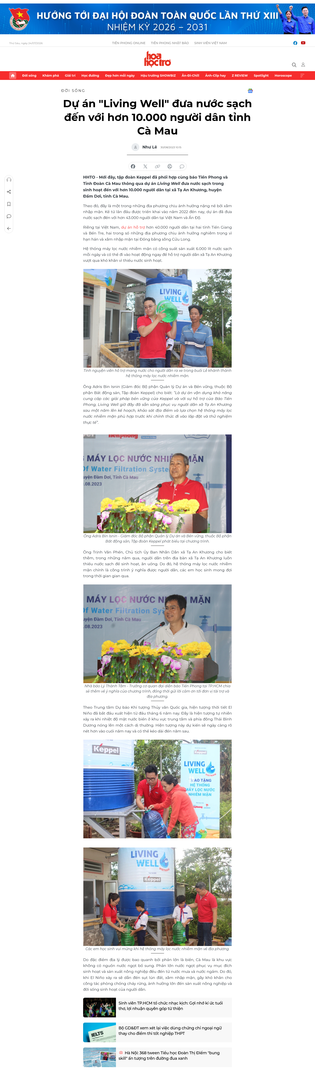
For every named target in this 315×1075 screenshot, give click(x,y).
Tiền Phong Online (128, 43)
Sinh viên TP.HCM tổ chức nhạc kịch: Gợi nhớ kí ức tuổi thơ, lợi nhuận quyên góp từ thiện (171, 1005)
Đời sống (29, 76)
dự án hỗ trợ (133, 227)
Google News (250, 90)
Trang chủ (12, 75)
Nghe (9, 179)
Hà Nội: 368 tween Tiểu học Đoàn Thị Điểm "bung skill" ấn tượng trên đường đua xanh (169, 1055)
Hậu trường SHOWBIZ (158, 76)
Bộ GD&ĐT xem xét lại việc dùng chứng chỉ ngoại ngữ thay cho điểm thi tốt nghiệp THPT (170, 1030)
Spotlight (261, 76)
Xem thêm (302, 75)
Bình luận (9, 216)
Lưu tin (9, 204)
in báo (169, 166)
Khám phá (50, 76)
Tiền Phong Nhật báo (170, 43)
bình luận (182, 166)
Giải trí (70, 76)
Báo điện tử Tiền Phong (157, 59)
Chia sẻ (9, 192)
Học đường (90, 76)
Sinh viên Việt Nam (210, 43)
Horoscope (283, 76)
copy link (157, 166)
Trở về (9, 228)
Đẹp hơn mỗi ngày (120, 76)
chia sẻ (133, 166)
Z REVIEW (240, 76)
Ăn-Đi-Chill (190, 76)
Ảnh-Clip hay (215, 76)
